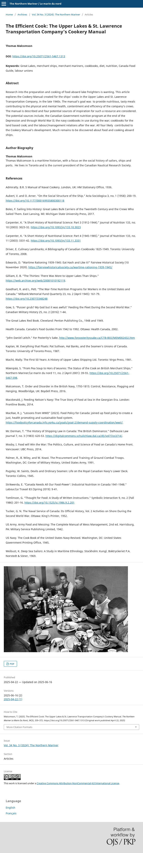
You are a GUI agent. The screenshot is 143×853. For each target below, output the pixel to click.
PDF (11, 664)
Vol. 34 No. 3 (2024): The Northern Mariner (56, 14)
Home (9, 14)
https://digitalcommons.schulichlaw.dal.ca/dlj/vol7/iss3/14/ (83, 436)
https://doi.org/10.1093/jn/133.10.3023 (56, 227)
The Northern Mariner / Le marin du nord (35, 3)
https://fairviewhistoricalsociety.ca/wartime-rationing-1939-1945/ (70, 267)
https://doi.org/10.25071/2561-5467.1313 (38, 56)
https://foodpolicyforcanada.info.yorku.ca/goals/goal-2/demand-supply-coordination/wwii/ (64, 422)
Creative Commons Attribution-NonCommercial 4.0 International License (78, 783)
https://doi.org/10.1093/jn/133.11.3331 (56, 240)
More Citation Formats (19, 727)
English (10, 807)
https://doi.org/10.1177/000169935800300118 (35, 200)
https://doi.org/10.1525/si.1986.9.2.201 (49, 502)
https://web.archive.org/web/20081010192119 (35, 280)
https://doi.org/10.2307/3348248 (27, 298)
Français (11, 813)
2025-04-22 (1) (13, 699)
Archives (22, 14)
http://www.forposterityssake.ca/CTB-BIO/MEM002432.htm (97, 338)
